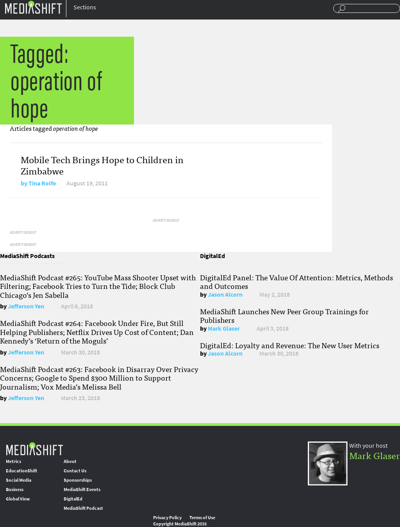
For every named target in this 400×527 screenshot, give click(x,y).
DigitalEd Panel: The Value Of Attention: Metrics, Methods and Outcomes (296, 281)
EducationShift (21, 471)
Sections (84, 7)
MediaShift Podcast (83, 508)
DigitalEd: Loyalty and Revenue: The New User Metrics (289, 345)
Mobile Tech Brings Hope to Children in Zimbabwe (102, 164)
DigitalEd (73, 499)
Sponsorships (78, 480)
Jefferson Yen (26, 306)
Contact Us (75, 471)
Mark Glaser (224, 328)
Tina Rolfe (42, 183)
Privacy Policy (167, 518)
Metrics (13, 461)
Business (14, 489)
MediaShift (34, 448)
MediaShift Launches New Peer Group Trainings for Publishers (284, 315)
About (70, 461)
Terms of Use (202, 518)
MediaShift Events (82, 489)
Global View (18, 499)
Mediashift (33, 7)
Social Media (18, 480)
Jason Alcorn (225, 294)
